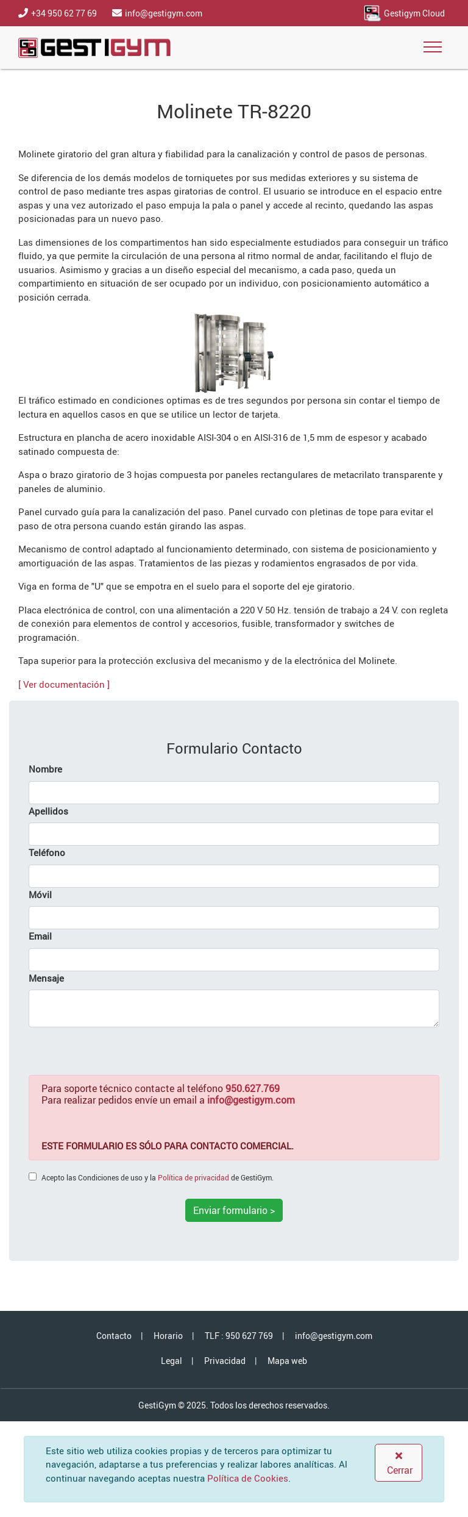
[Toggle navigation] (433, 47)
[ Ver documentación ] (64, 684)
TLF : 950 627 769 (239, 1335)
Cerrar (399, 1464)
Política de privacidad (193, 1177)
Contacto (114, 1335)
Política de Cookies (247, 1478)
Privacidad (225, 1360)
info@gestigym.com (333, 1335)
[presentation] (121, 1051)
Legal (171, 1360)
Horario (168, 1335)
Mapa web (287, 1360)
